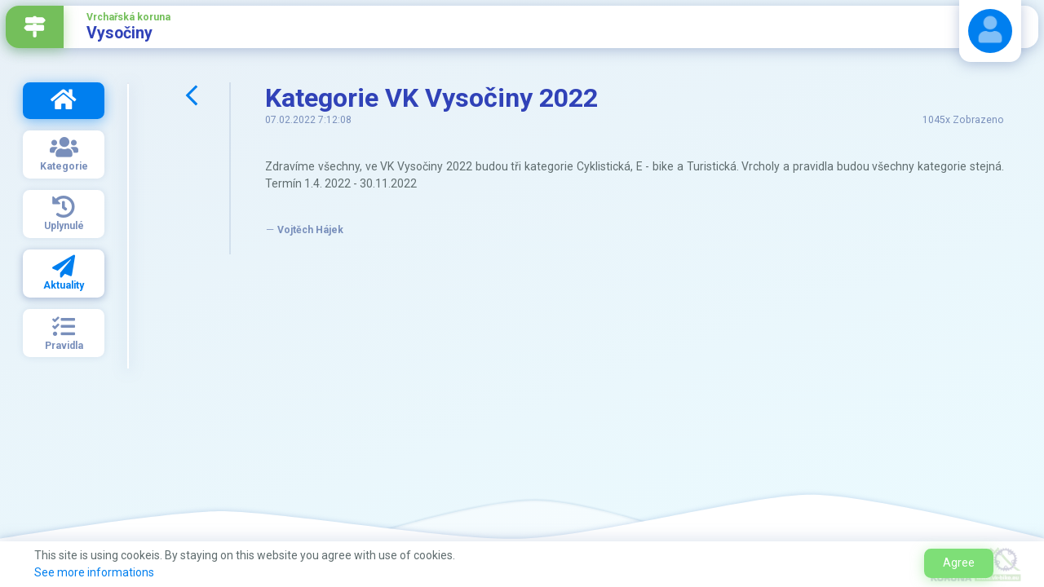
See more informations (94, 572)
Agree (959, 562)
